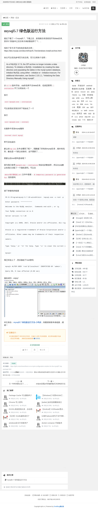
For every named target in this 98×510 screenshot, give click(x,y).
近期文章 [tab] (75, 213)
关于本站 (79, 2)
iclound (83, 92)
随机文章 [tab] (92, 214)
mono (76, 117)
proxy (82, 98)
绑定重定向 (75, 110)
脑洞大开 (90, 120)
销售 (85, 113)
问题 (84, 95)
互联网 (63, 8)
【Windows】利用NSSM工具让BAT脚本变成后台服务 (62, 395)
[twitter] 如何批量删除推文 (52, 402)
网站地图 (36, 495)
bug (80, 95)
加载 (73, 98)
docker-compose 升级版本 (52, 423)
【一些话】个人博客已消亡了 (84, 243)
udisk (73, 104)
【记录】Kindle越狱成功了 (19, 416)
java (93, 117)
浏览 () (55, 24)
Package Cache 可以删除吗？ (20, 395)
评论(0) (23, 398)
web (86, 110)
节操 (91, 104)
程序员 (79, 113)
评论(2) (56, 405)
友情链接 (87, 2)
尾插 (79, 107)
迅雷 (82, 101)
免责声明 (70, 495)
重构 (78, 101)
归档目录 (61, 495)
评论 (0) (63, 24)
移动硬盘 (90, 95)
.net (81, 110)
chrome (91, 110)
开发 (77, 8)
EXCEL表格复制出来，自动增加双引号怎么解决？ (28, 409)
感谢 (74, 137)
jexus (81, 117)
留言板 (85, 8)
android (89, 86)
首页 (46, 8)
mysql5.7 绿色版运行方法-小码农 (27, 322)
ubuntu (87, 104)
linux (90, 101)
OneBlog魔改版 (59, 506)
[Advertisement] (35, 451)
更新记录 (53, 495)
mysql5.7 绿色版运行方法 (15, 480)
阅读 (54, 8)
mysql (13, 363)
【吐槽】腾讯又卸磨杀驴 (82, 251)
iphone (77, 92)
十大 (84, 120)
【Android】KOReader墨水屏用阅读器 (57, 409)
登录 (94, 2)
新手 (92, 107)
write (78, 98)
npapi (74, 113)
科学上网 (89, 98)
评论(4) (23, 405)
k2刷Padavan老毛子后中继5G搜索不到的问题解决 (61, 416)
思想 (79, 120)
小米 (74, 107)
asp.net (88, 117)
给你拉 (75, 153)
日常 (71, 8)
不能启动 (74, 95)
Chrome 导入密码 (16, 402)
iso (78, 104)
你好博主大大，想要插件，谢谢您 (85, 184)
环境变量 (74, 120)
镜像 (81, 104)
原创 (6, 24)
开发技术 (81, 86)
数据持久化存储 (78, 89)
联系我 (36, 338)
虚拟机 (93, 92)
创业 (90, 113)
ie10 (87, 101)
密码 (88, 92)
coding (74, 101)
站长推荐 (45, 495)
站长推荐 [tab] (83, 214)
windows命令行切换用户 (18, 423)
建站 (88, 107)
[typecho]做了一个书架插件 (84, 142)
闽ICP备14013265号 (53, 499)
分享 (42, 350)
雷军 (83, 107)
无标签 (74, 86)
